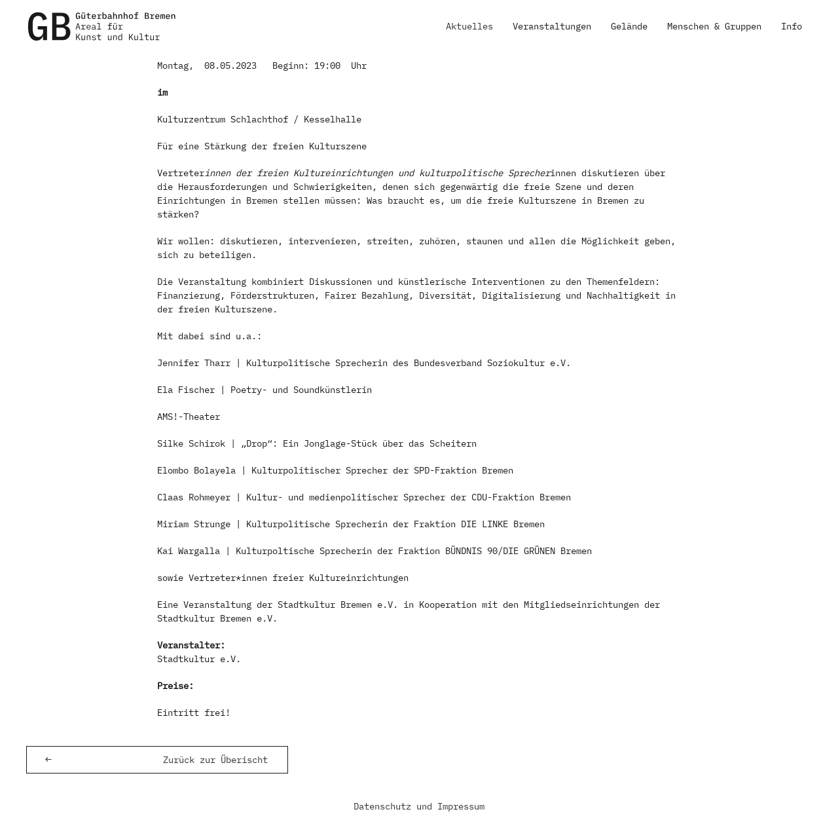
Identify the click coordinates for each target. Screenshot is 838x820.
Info (791, 26)
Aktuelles (469, 26)
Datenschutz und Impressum (419, 806)
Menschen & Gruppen (714, 26)
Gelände (629, 26)
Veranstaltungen (552, 26)
